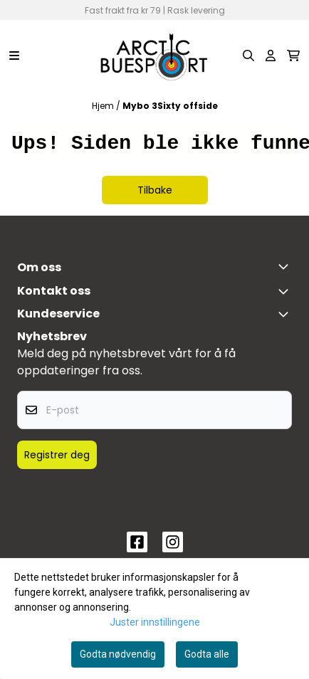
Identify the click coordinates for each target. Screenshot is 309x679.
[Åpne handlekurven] (293, 55)
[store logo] (154, 55)
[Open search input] (248, 55)
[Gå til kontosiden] (270, 55)
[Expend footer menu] (286, 314)
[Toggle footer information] (286, 266)
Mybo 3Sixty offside (170, 106)
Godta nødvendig (118, 654)
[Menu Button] (14, 55)
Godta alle (206, 654)
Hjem (104, 106)
